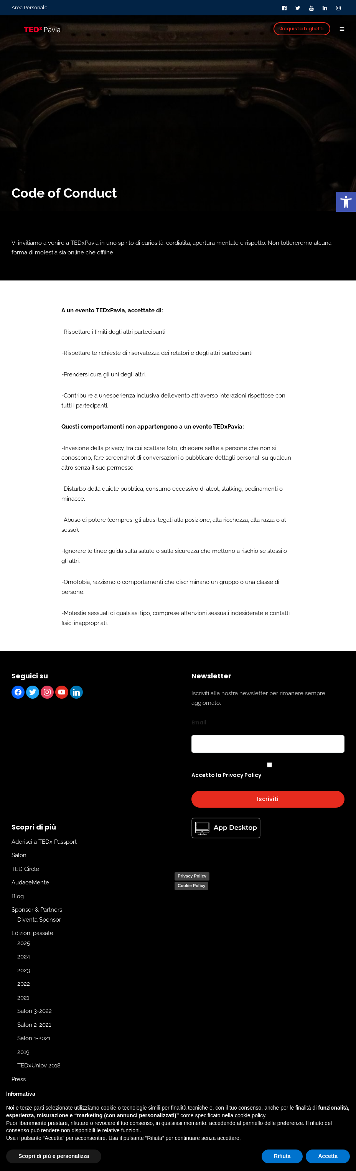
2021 (23, 997)
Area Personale (30, 7)
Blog (18, 896)
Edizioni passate (32, 933)
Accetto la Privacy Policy (226, 775)
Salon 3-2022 (34, 1011)
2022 (23, 983)
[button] (346, 202)
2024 (23, 956)
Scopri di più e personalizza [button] (53, 1156)
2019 (23, 1052)
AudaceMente (30, 882)
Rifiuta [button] (282, 1156)
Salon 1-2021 (33, 1038)
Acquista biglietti (301, 28)
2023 (23, 970)
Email (198, 722)
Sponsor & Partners (37, 909)
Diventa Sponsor (39, 919)
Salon (19, 855)
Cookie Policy (191, 885)
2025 (23, 943)
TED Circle (25, 869)
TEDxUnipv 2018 (39, 1065)
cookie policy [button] (250, 1115)
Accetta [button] (328, 1156)
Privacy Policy (192, 876)
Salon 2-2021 (34, 1024)
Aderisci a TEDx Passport (44, 841)
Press (19, 1079)
